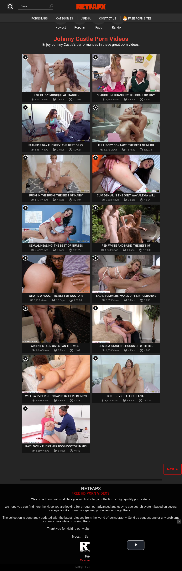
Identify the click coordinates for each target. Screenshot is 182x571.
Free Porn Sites (139, 18)
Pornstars (39, 18)
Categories (64, 18)
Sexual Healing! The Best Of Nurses (56, 245)
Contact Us (107, 18)
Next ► (173, 469)
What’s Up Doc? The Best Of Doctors (56, 296)
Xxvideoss (87, 560)
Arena (86, 18)
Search (10, 6)
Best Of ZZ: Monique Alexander (56, 95)
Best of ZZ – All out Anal (126, 396)
